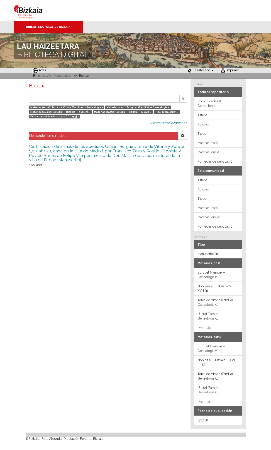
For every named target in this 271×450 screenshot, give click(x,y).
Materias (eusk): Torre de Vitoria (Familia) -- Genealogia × (66, 107)
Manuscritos (62, 75)
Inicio (41, 75)
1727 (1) (203, 420)
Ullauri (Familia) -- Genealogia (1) (210, 390)
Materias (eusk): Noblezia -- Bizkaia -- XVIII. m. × (60, 112)
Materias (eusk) (208, 152)
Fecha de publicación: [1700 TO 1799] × (54, 116)
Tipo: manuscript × (166, 112)
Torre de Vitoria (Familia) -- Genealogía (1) (217, 302)
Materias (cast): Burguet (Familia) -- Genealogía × (138, 107)
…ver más (204, 328)
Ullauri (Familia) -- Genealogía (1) (210, 316)
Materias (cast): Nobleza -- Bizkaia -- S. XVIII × (122, 112)
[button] (204, 70)
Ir (183, 99)
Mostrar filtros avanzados (168, 123)
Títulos (203, 115)
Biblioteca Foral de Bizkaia (48, 27)
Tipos (202, 133)
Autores (203, 124)
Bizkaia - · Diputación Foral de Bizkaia (33, 10)
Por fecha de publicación (216, 161)
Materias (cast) (208, 143)
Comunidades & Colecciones (209, 103)
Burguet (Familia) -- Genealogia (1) (211, 348)
